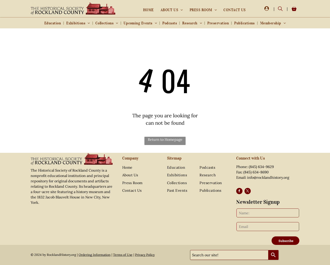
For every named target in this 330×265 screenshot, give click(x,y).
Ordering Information (95, 255)
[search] (280, 9)
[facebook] (239, 191)
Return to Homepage (165, 139)
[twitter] (247, 191)
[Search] (273, 255)
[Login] (266, 8)
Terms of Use (123, 255)
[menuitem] (148, 10)
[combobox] (229, 255)
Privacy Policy (145, 255)
